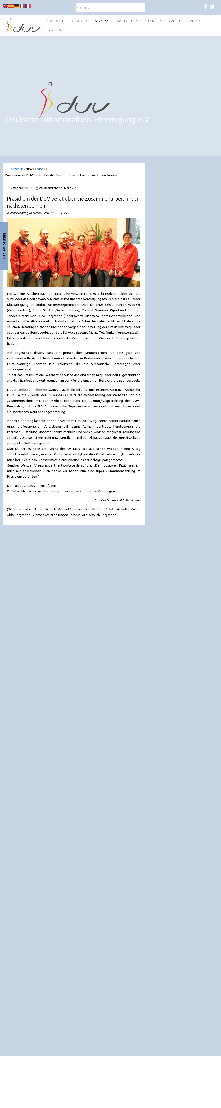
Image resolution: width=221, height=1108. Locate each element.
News (29, 188)
